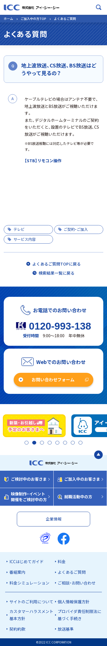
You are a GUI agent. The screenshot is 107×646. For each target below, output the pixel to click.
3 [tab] (40, 443)
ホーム (8, 18)
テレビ (19, 229)
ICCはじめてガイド (26, 561)
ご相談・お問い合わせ (77, 583)
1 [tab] (24, 443)
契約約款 (17, 629)
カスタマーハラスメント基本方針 (31, 615)
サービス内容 (24, 239)
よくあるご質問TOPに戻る (56, 264)
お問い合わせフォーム (53, 379)
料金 (62, 561)
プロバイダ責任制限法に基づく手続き (79, 615)
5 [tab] (57, 443)
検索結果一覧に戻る (56, 273)
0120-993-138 (60, 326)
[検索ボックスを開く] (98, 7)
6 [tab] (65, 443)
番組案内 (17, 572)
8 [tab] (81, 443)
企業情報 (54, 519)
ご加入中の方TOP (33, 18)
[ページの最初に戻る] (98, 455)
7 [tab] (73, 443)
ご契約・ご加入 (76, 229)
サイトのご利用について (31, 601)
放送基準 (66, 629)
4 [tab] (48, 443)
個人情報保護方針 (74, 601)
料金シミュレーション (29, 583)
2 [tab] (32, 443)
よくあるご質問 (72, 572)
